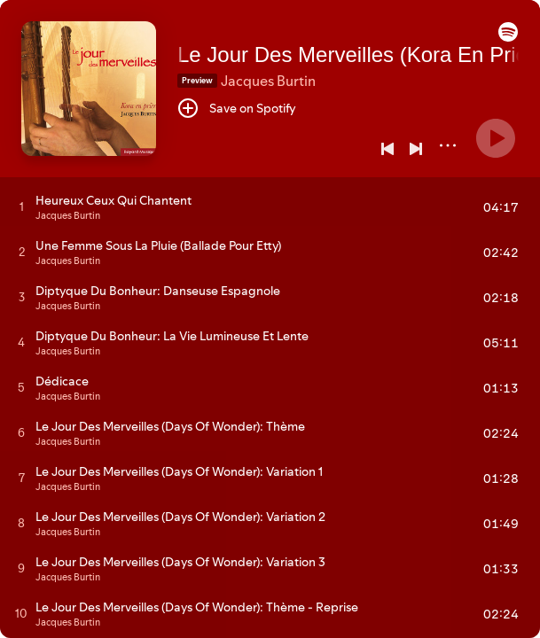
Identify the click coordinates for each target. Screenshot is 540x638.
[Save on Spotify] (236, 108)
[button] (508, 37)
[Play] (495, 138)
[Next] (416, 149)
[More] (447, 145)
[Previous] (387, 149)
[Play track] (22, 206)
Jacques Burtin (268, 80)
